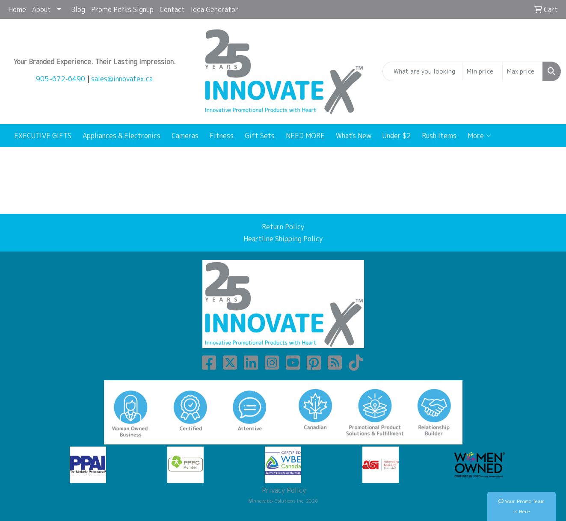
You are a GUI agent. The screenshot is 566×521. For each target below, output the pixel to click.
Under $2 (396, 135)
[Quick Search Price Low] (482, 71)
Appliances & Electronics (121, 135)
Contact (172, 9)
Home (17, 9)
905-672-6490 (60, 78)
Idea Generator (214, 9)
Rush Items (439, 135)
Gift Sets (260, 135)
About (41, 9)
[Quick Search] (422, 71)
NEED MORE (305, 135)
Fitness (222, 135)
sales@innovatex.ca (122, 78)
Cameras (185, 135)
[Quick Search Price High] (522, 71)
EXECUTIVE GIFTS (42, 135)
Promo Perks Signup (122, 9)
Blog (78, 9)
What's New (353, 135)
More (479, 135)
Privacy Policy (283, 490)
